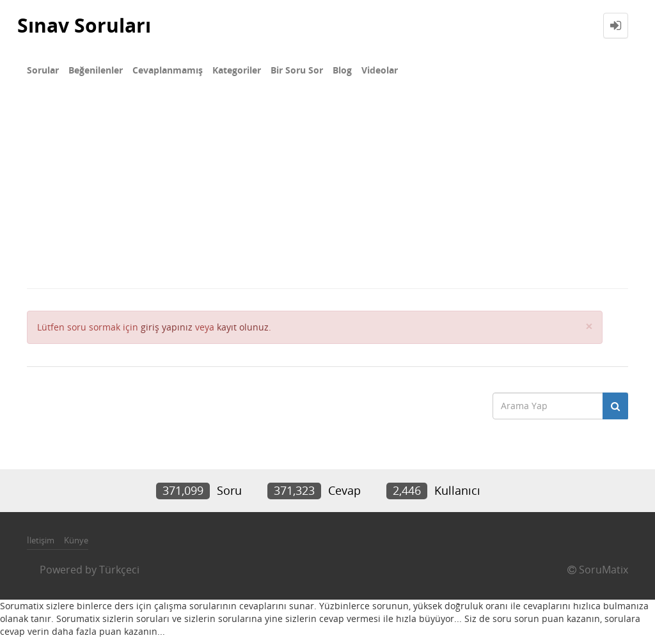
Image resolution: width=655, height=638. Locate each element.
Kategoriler (236, 70)
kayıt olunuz (243, 327)
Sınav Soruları (84, 25)
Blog (342, 70)
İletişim (40, 540)
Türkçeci (119, 570)
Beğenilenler (95, 70)
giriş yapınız (167, 327)
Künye (76, 540)
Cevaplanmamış (167, 70)
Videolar (379, 70)
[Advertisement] (327, 191)
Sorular (43, 70)
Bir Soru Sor (297, 70)
